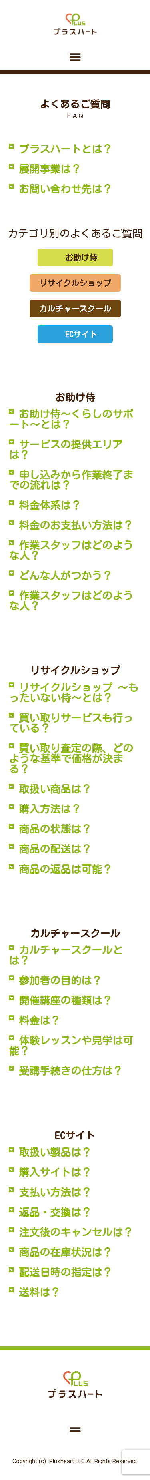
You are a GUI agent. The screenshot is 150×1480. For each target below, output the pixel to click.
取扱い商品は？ (55, 789)
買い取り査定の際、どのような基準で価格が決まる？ (71, 758)
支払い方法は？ (55, 1192)
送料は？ (39, 1292)
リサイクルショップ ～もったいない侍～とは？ (73, 692)
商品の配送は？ (55, 849)
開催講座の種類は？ (65, 1000)
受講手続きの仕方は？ (71, 1071)
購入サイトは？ (55, 1172)
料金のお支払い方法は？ (76, 525)
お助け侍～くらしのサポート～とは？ (71, 419)
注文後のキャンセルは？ (76, 1232)
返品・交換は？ (55, 1212)
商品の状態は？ (55, 829)
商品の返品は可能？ (65, 869)
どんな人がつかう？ (65, 575)
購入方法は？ (50, 809)
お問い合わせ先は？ (65, 189)
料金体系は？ (50, 505)
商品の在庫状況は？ (65, 1252)
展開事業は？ (50, 169)
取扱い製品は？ (55, 1152)
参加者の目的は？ (60, 980)
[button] (75, 57)
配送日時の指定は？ (65, 1272)
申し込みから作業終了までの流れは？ (71, 480)
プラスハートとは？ (65, 149)
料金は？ (39, 1020)
